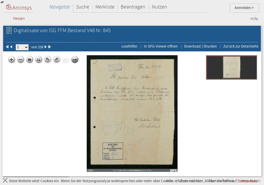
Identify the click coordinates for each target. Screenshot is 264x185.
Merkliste (104, 7)
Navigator (60, 7)
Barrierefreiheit (221, 181)
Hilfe (254, 19)
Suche (82, 7)
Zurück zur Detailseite (240, 46)
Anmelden (244, 7)
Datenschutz (190, 181)
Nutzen (159, 7)
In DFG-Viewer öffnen (161, 46)
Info (169, 181)
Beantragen (133, 7)
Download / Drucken (200, 46)
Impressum (251, 181)
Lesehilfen (129, 46)
